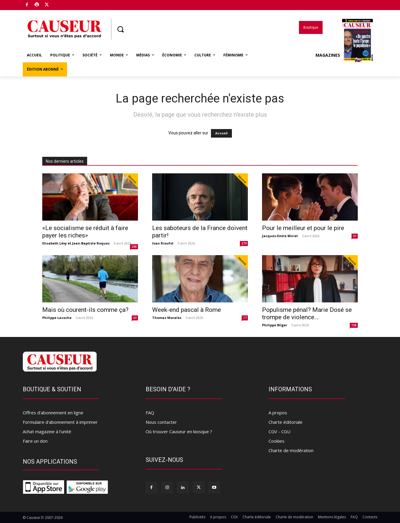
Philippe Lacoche (56, 317)
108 (354, 325)
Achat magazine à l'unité (47, 431)
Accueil (221, 133)
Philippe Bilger (274, 325)
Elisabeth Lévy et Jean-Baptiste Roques (76, 243)
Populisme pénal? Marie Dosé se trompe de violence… (307, 313)
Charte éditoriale (286, 422)
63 (135, 318)
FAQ (150, 413)
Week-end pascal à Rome (186, 309)
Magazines (344, 55)
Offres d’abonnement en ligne (53, 413)
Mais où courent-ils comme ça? (85, 309)
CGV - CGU (279, 431)
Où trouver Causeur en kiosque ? (179, 431)
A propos (278, 413)
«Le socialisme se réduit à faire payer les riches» (85, 231)
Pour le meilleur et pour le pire (303, 228)
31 (355, 236)
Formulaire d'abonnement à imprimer (60, 422)
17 (245, 318)
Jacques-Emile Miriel (280, 236)
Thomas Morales (166, 317)
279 (244, 243)
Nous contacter (161, 422)
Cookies (276, 441)
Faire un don (35, 441)
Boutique (60, 3)
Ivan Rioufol (162, 243)
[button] (120, 29)
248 (134, 247)
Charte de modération (291, 450)
